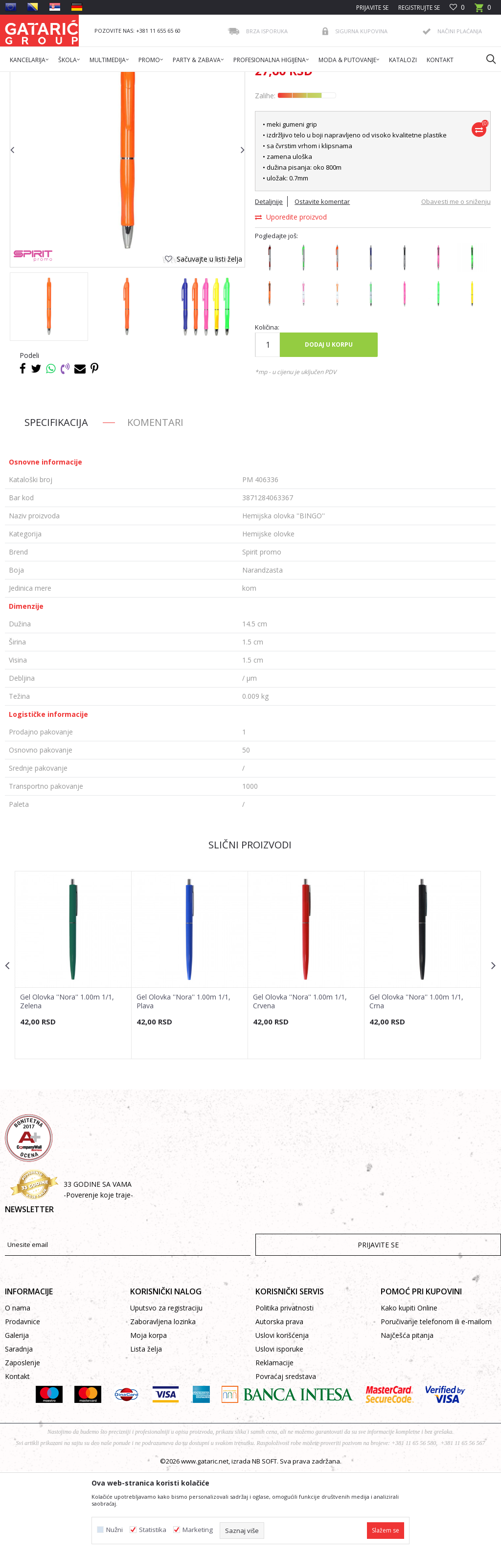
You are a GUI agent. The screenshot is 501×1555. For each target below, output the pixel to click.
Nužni (114, 1529)
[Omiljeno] (457, 7)
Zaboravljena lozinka (163, 1405)
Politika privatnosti (284, 1391)
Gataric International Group (43, 78)
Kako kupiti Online (409, 1391)
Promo (130, 78)
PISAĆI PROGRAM (170, 78)
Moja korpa (148, 1418)
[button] (486, 58)
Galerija (17, 1418)
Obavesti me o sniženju (454, 284)
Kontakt (17, 1460)
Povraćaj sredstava (285, 1460)
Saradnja (19, 1432)
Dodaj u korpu (328, 427)
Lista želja (146, 1432)
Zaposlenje (22, 1446)
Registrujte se (419, 7)
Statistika (152, 1529)
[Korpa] (483, 10)
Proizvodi (101, 78)
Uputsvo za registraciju (166, 1391)
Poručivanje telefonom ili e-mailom (436, 1405)
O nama (17, 1391)
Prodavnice (22, 1405)
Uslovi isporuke (279, 1432)
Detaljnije (268, 284)
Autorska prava (279, 1405)
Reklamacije (274, 1446)
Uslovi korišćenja (282, 1418)
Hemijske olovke (224, 78)
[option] (49, 389)
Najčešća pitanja (407, 1418)
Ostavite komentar (321, 284)
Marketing (197, 1529)
